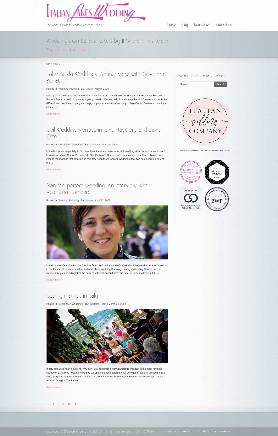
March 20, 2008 (117, 303)
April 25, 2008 (110, 144)
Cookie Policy (206, 431)
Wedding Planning (68, 88)
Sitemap (225, 431)
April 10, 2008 (102, 200)
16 (69, 404)
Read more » (53, 113)
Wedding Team (98, 303)
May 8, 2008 (102, 88)
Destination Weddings (70, 144)
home (171, 25)
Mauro (89, 88)
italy (48, 63)
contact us (224, 25)
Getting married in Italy (72, 296)
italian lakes (202, 25)
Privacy (187, 431)
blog (185, 25)
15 (62, 404)
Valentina (95, 144)
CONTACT (172, 431)
